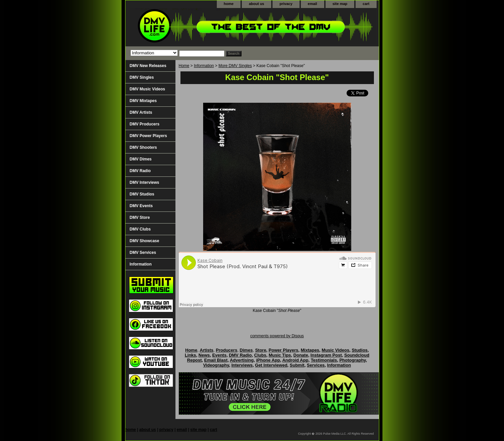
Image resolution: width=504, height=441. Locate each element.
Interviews (242, 365)
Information (204, 65)
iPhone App (268, 360)
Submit (297, 365)
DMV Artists (141, 112)
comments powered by (277, 336)
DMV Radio (140, 170)
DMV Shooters (143, 147)
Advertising (242, 360)
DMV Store (140, 217)
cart (366, 4)
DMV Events (141, 205)
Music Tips (280, 355)
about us (256, 4)
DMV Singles (142, 77)
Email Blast (215, 360)
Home (184, 65)
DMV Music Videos (147, 89)
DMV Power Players (148, 135)
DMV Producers (144, 124)
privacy (286, 4)
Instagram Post (326, 355)
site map (340, 4)
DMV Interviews (144, 182)
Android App (295, 360)
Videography (216, 365)
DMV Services (143, 252)
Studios (360, 350)
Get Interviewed (271, 365)
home (228, 4)
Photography (352, 360)
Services (316, 365)
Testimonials (324, 360)
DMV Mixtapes (143, 100)
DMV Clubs (140, 229)
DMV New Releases (148, 65)
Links (190, 355)
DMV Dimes (141, 159)
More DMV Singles (235, 65)
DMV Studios (142, 194)
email (312, 4)
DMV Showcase (144, 241)
